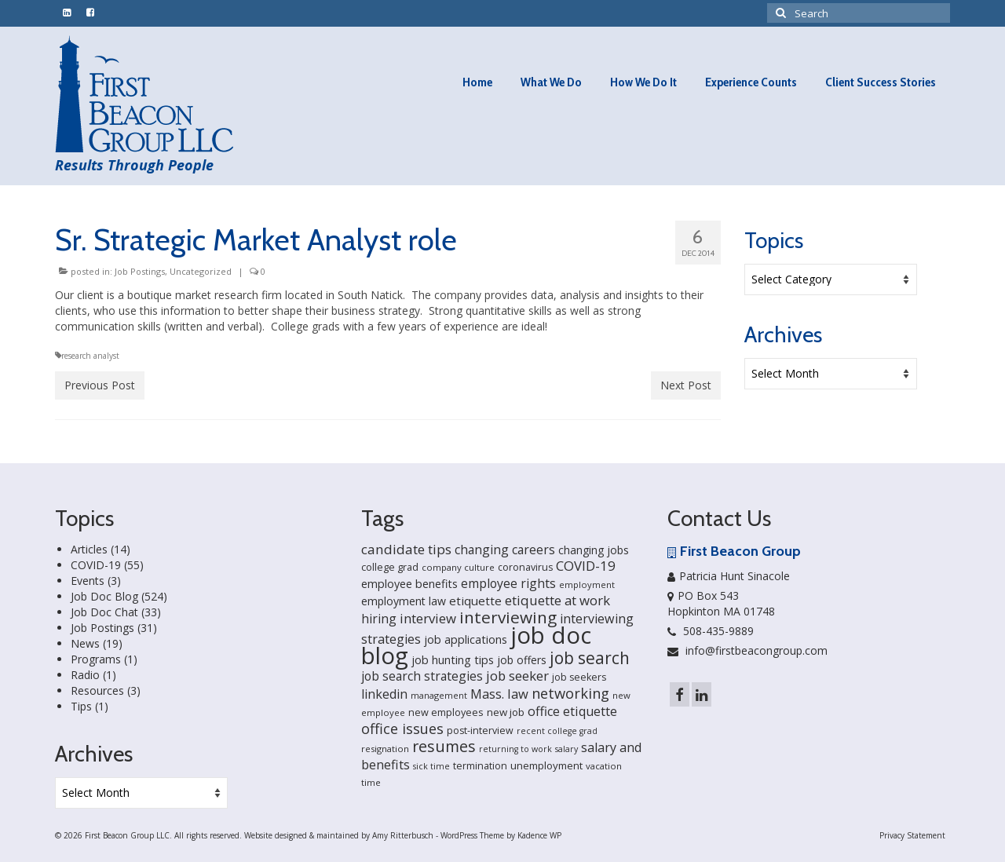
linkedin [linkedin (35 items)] (384, 694)
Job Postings (140, 271)
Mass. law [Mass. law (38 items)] (499, 694)
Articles (89, 549)
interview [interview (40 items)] (428, 618)
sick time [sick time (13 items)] (431, 766)
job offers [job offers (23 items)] (521, 659)
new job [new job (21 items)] (505, 712)
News (85, 643)
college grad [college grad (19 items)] (389, 567)
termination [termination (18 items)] (480, 766)
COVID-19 (96, 564)
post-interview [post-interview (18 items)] (480, 730)
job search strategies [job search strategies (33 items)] (422, 676)
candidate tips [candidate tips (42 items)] (406, 549)
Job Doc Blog (104, 596)
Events (87, 580)
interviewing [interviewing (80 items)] (508, 617)
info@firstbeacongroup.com (747, 650)
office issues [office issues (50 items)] (402, 728)
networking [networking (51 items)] (570, 693)
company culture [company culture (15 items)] (458, 567)
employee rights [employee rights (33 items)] (508, 583)
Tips (81, 706)
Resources (97, 690)
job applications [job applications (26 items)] (465, 639)
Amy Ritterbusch (402, 835)
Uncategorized (201, 271)
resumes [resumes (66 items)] (444, 746)
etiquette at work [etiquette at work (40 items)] (557, 600)
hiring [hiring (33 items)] (379, 618)
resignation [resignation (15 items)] (385, 748)
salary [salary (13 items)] (566, 748)
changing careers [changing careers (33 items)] (505, 549)
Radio (85, 674)
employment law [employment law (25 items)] (403, 601)
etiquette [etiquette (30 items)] (475, 600)
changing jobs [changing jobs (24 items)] (593, 549)
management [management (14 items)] (439, 695)
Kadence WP (539, 835)
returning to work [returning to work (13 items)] (515, 748)
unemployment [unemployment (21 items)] (546, 765)
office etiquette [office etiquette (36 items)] (572, 711)
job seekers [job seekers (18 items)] (579, 677)
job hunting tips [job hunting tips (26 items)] (452, 659)
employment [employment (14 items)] (587, 584)
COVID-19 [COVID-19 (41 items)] (586, 566)
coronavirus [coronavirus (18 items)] (525, 567)
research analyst (90, 355)
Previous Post (99, 385)
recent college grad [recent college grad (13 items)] (557, 730)
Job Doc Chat (104, 611)
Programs (96, 659)
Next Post (685, 385)
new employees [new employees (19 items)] (446, 712)
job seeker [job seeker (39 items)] (517, 676)
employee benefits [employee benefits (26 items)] (409, 583)
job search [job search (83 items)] (590, 658)
